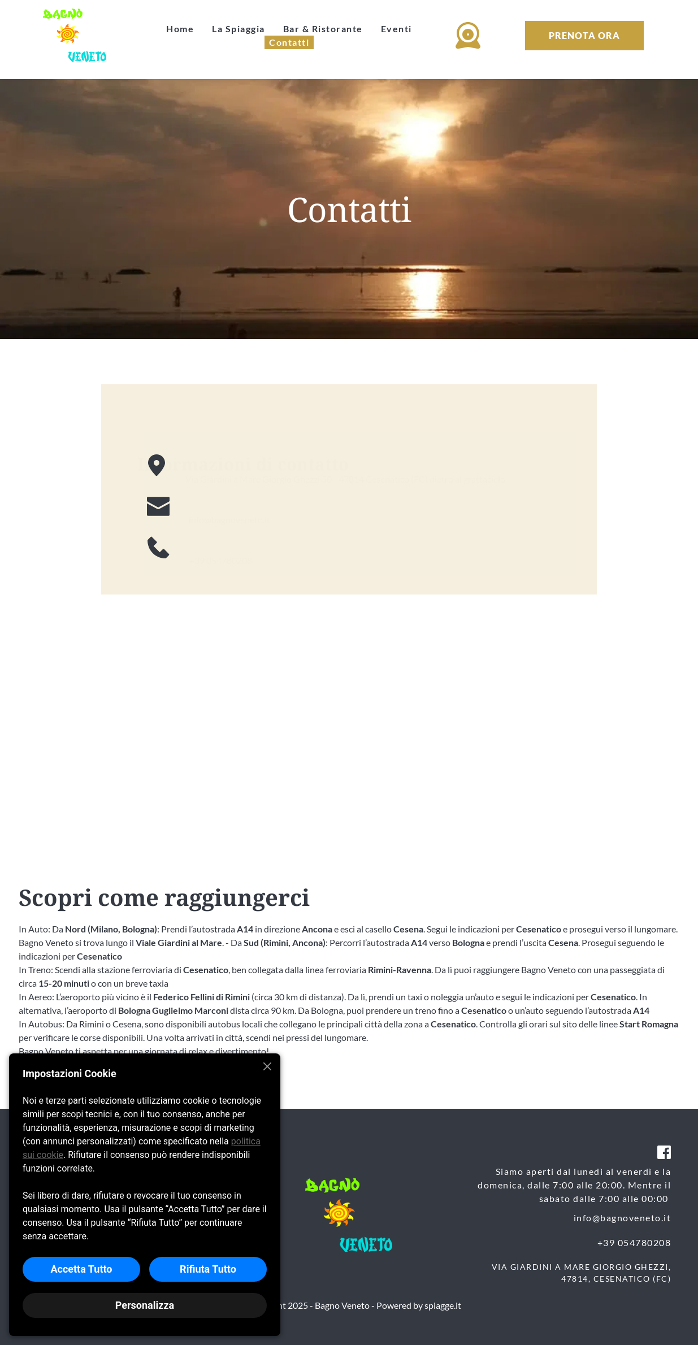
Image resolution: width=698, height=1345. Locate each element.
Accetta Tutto (81, 1269)
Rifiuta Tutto (208, 1269)
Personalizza (144, 1305)
